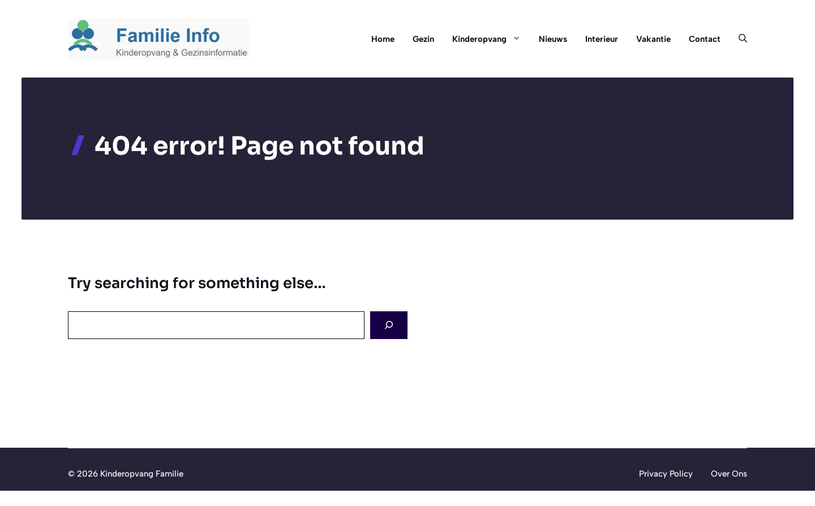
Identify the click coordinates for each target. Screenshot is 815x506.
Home (382, 39)
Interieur (601, 39)
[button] (738, 39)
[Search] (389, 325)
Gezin (423, 39)
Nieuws (553, 39)
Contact (704, 39)
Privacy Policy (666, 474)
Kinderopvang (491, 39)
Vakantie (653, 39)
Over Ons (729, 474)
